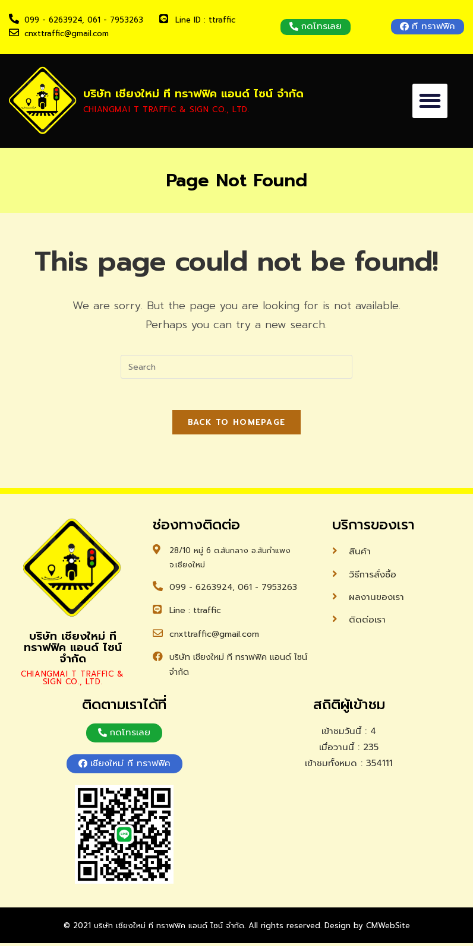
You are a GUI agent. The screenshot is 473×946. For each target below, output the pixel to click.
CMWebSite (388, 928)
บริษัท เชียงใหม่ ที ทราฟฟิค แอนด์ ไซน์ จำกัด (189, 93)
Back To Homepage (237, 426)
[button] (315, 27)
